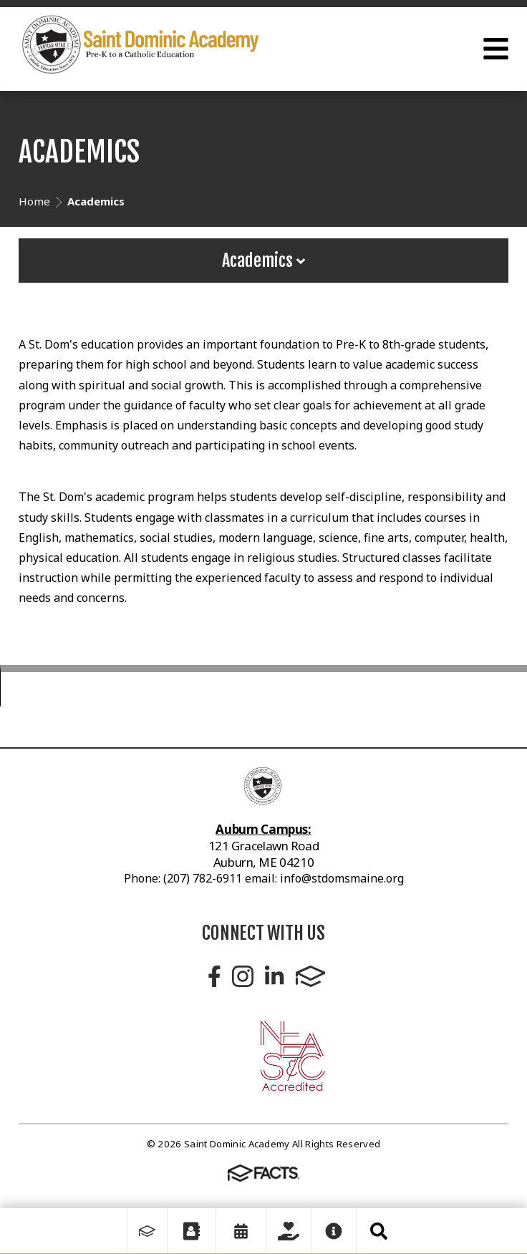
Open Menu (495, 48)
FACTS (311, 976)
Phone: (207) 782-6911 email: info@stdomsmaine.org (264, 878)
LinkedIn (274, 976)
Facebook (214, 976)
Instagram (242, 976)
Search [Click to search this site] (379, 1231)
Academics (263, 260)
